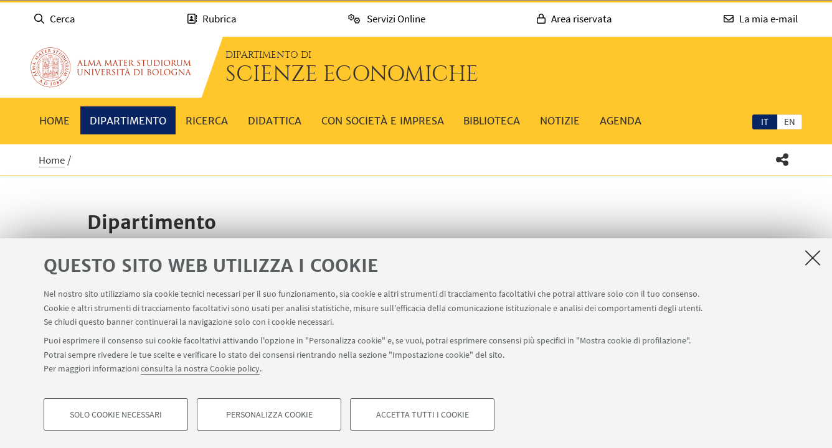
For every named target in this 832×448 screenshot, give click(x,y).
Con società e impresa (382, 120)
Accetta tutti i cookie (422, 414)
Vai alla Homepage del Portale (111, 67)
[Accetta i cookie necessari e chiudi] (813, 258)
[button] (782, 159)
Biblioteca (491, 120)
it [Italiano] (764, 122)
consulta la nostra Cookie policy (200, 368)
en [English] (789, 122)
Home (54, 120)
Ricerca (207, 120)
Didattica (274, 120)
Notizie (560, 120)
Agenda (620, 120)
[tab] (764, 121)
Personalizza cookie (269, 414)
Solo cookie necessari (116, 414)
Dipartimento (128, 120)
